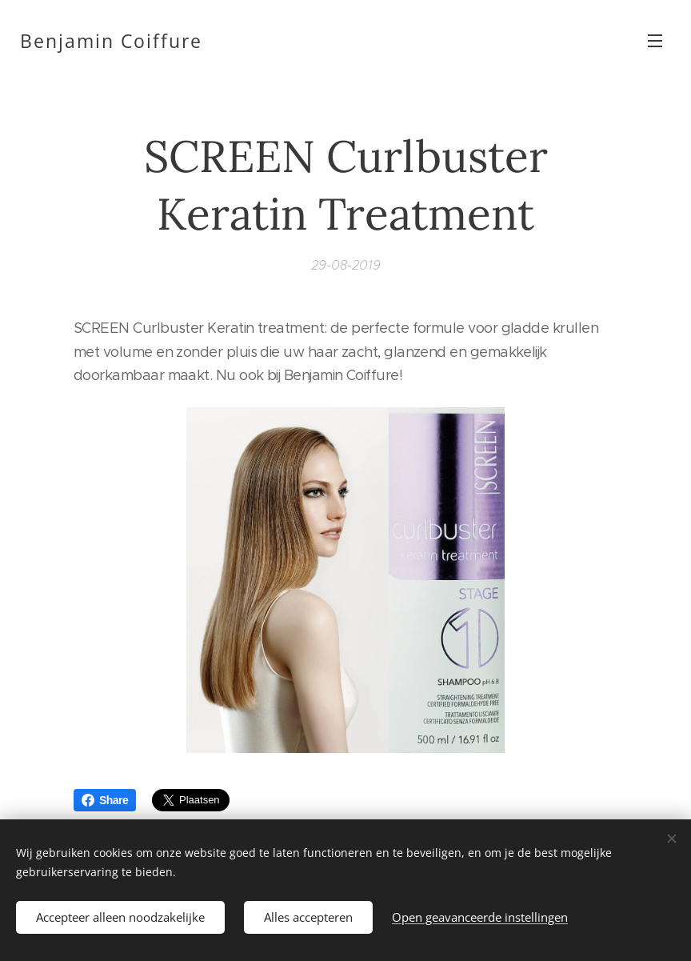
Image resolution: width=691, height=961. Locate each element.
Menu (655, 41)
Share (105, 800)
